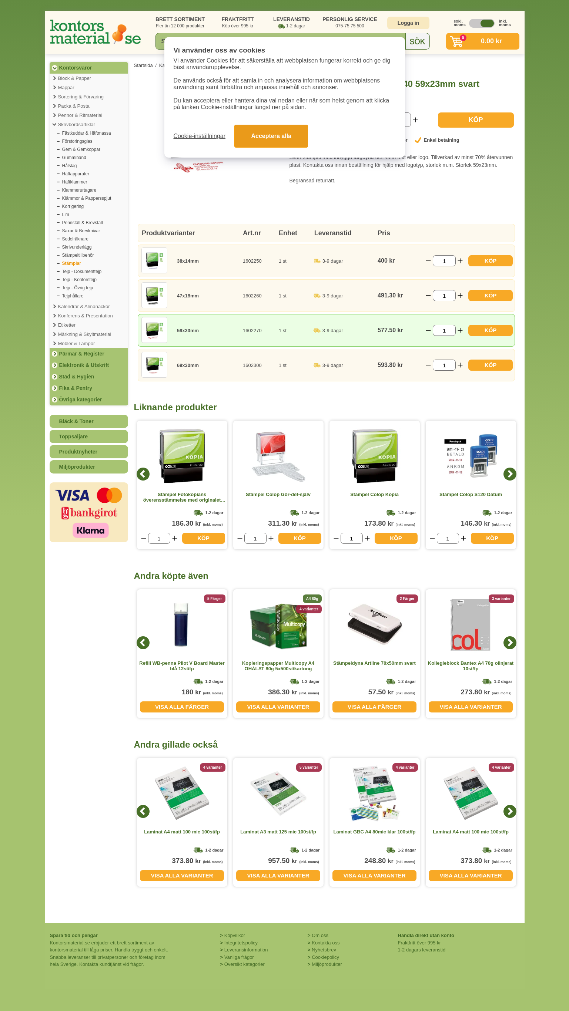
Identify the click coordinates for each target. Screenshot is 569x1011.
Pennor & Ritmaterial (80, 115)
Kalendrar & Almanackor (84, 306)
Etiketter (67, 325)
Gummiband (74, 157)
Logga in (408, 23)
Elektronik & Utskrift (84, 365)
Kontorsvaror (75, 68)
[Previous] (143, 474)
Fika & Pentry (75, 388)
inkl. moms (503, 23)
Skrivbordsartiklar (76, 124)
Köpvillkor (234, 935)
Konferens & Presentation (85, 316)
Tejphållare (73, 296)
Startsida (143, 65)
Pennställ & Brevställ (82, 222)
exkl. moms (458, 23)
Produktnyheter (78, 452)
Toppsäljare (73, 436)
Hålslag (69, 165)
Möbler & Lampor (76, 343)
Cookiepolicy (325, 957)
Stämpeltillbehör (78, 255)
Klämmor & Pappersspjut (86, 198)
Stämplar (71, 263)
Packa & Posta (74, 106)
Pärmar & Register (81, 354)
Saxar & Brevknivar (81, 230)
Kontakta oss (325, 943)
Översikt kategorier (244, 964)
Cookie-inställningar (200, 136)
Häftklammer (74, 182)
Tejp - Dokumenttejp (82, 271)
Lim (65, 214)
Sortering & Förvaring (81, 97)
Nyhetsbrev (324, 950)
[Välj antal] (444, 260)
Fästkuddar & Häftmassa (86, 133)
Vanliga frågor (239, 957)
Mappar (66, 87)
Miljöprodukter (77, 467)
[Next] (509, 474)
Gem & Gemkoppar (81, 149)
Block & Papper (74, 78)
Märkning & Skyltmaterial (84, 334)
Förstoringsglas (77, 141)
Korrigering (73, 206)
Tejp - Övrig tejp (77, 287)
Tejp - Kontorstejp (79, 279)
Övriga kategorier (80, 399)
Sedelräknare (75, 239)
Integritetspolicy (241, 943)
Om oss (320, 935)
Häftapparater (75, 173)
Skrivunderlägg (77, 247)
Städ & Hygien (76, 377)
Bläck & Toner (76, 421)
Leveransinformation (246, 950)
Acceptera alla (271, 136)
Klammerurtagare (79, 190)
